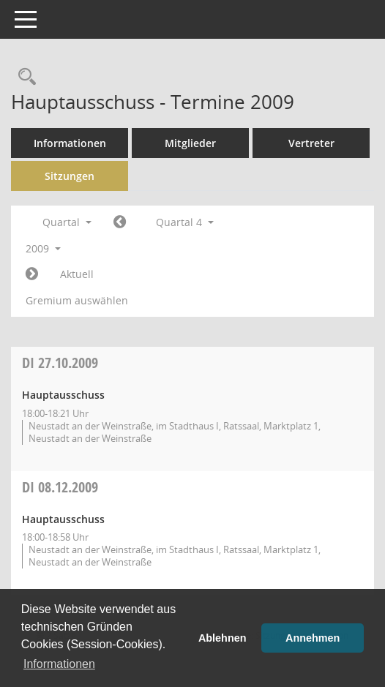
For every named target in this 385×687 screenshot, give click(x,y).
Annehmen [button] (312, 638)
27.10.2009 (60, 362)
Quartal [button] (66, 222)
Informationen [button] (59, 664)
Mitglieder (190, 143)
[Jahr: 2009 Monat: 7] (119, 222)
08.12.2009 (60, 487)
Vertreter (311, 143)
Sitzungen (69, 176)
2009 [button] (43, 248)
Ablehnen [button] (222, 638)
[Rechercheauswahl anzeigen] (23, 77)
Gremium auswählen (77, 300)
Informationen (70, 143)
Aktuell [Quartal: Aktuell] (77, 274)
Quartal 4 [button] (185, 222)
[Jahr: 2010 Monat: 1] (32, 274)
